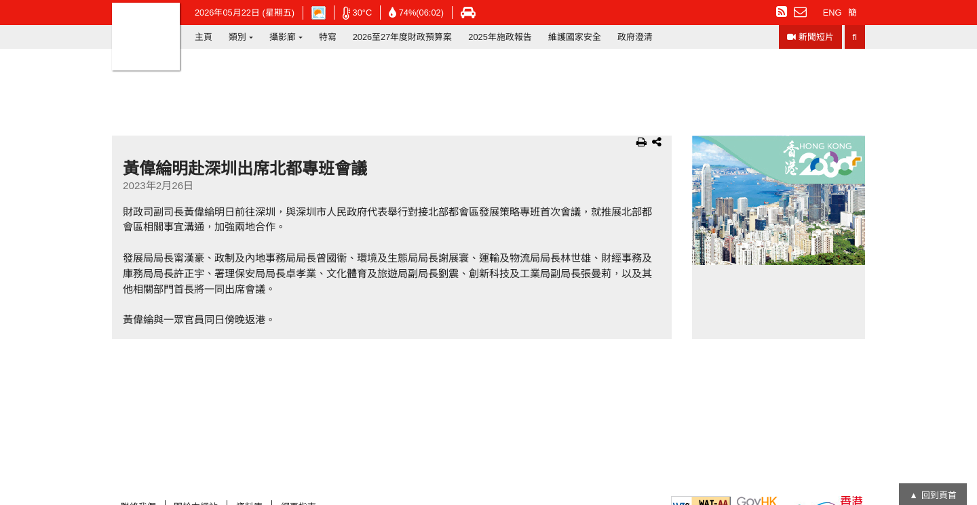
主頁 (203, 37)
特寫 (328, 37)
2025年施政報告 (499, 37)
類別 (237, 37)
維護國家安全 (574, 37)
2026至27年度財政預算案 (403, 37)
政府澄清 (635, 37)
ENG (832, 12)
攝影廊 (282, 37)
